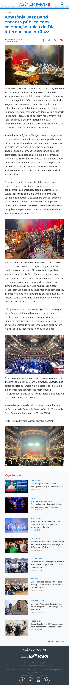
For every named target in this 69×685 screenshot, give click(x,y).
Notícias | (16, 670)
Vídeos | (42, 670)
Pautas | (23, 670)
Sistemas (59, 670)
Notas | (30, 670)
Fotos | (36, 670)
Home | (9, 670)
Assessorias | (51, 670)
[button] (6, 4)
